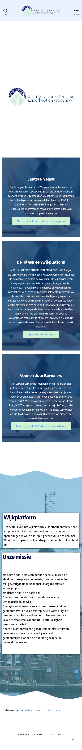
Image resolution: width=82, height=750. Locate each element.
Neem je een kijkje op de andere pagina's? (41, 221)
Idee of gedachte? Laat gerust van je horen (41, 426)
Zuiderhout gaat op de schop (39, 710)
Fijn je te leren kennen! (41, 334)
